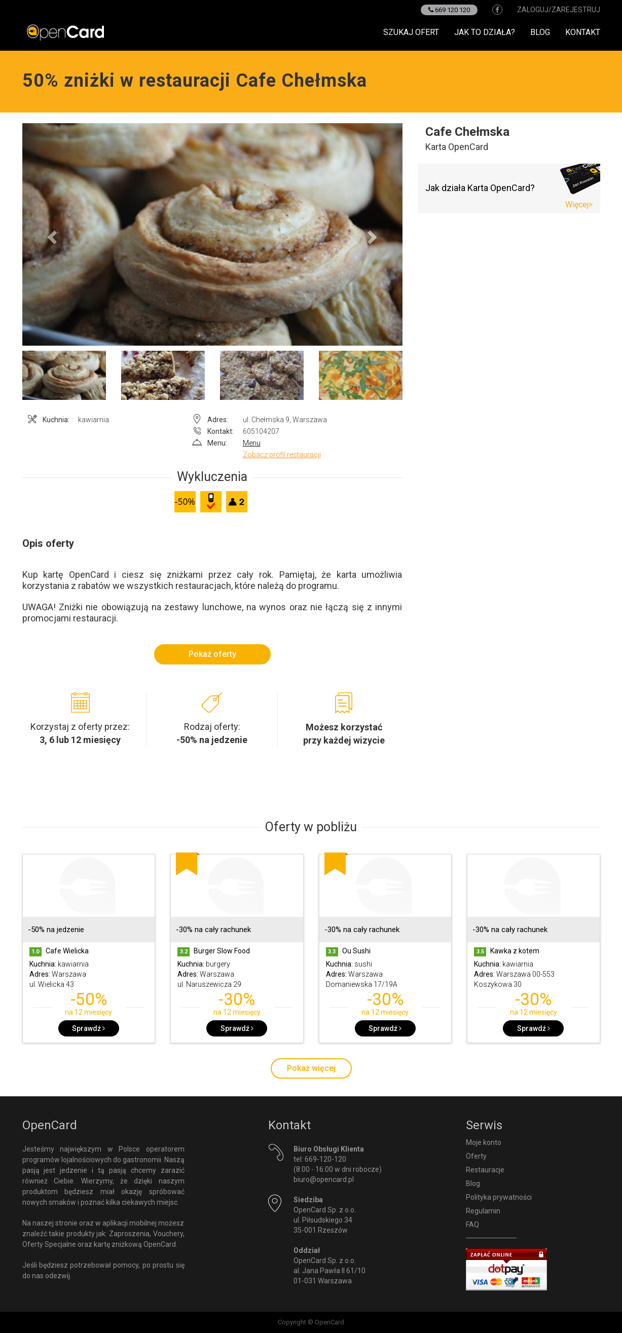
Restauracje (485, 1170)
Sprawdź (88, 1028)
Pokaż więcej (311, 1068)
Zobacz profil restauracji (282, 455)
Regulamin (483, 1211)
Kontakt (582, 32)
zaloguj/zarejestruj (558, 10)
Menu (252, 443)
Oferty (476, 1156)
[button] (51, 234)
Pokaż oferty (212, 654)
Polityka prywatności (499, 1197)
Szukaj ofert (411, 32)
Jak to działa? (484, 32)
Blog (540, 32)
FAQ (472, 1224)
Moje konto (483, 1142)
